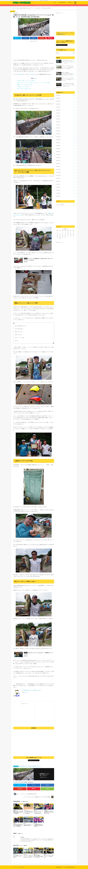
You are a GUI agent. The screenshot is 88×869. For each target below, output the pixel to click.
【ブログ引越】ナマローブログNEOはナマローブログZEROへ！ (65, 61)
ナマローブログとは (62, 2)
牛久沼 (31, 766)
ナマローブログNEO (64, 867)
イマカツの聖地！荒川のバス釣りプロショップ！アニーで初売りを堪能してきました (65, 85)
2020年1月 (58, 98)
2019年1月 (58, 130)
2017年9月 (58, 178)
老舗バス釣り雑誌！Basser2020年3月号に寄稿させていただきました (64, 74)
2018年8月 (58, 145)
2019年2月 (58, 127)
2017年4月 (58, 193)
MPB (49, 213)
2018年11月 (58, 136)
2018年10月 (58, 139)
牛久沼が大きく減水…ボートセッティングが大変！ (26, 80)
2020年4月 (58, 95)
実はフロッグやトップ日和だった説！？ (24, 88)
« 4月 (60, 238)
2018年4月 (58, 157)
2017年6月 (58, 187)
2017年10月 (58, 175)
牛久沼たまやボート (37, 766)
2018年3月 (58, 160)
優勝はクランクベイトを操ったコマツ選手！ (25, 84)
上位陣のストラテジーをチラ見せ (23, 86)
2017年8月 (58, 181)
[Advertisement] (33, 50)
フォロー (30, 74)
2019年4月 (58, 121)
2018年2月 (58, 163)
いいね (20, 74)
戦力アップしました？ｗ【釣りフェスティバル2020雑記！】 (65, 79)
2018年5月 (58, 154)
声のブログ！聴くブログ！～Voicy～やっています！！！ (44, 5)
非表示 (35, 78)
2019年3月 (58, 124)
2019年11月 (58, 104)
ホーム (55, 2)
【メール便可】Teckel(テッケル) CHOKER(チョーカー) (30, 690)
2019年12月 (58, 101)
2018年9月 (58, 142)
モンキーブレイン (26, 766)
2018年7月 (58, 148)
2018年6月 (58, 151)
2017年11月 (58, 172)
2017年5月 (58, 190)
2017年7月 (58, 184)
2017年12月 (58, 169)
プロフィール (70, 2)
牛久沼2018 (16, 766)
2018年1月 (58, 166)
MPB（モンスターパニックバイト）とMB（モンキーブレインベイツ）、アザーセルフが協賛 (33, 82)
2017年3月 (58, 196)
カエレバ (25, 692)
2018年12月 (58, 133)
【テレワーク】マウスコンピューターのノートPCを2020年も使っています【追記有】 (65, 67)
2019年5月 (58, 118)
